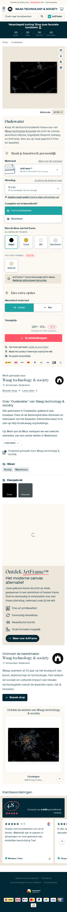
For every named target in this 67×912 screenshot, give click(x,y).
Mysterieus (21, 469)
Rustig (7, 469)
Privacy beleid (50, 882)
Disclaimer (46, 878)
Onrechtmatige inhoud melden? (25, 882)
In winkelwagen (33, 338)
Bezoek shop (11, 390)
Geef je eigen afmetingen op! (32, 197)
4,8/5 (37, 2)
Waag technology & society (32, 9)
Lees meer (30, 390)
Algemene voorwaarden (27, 878)
